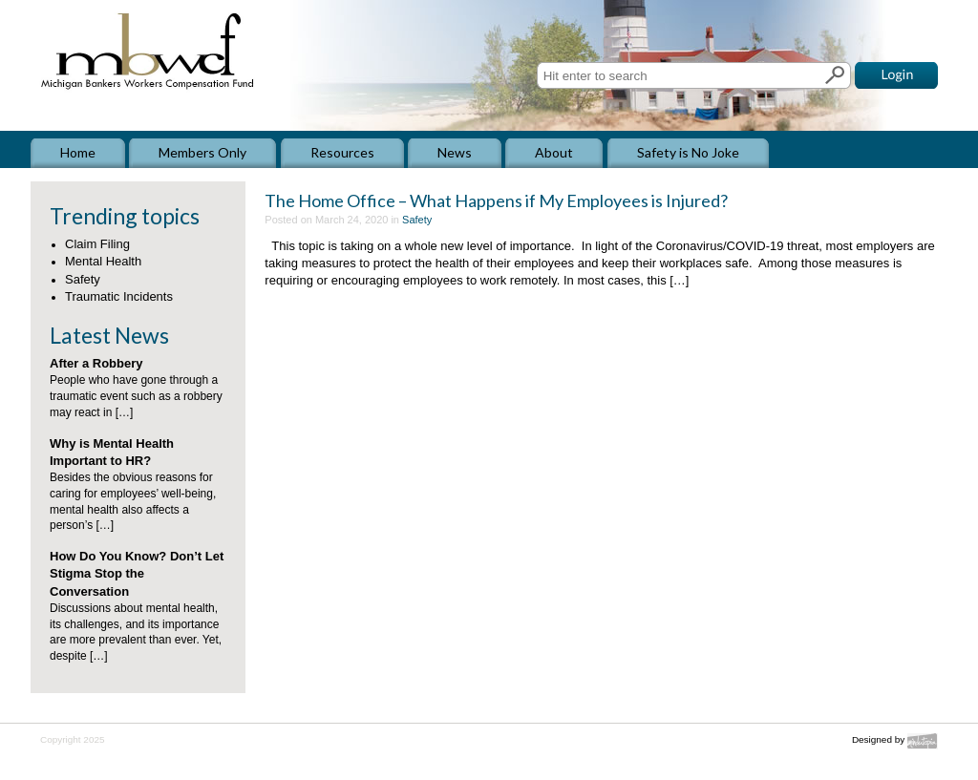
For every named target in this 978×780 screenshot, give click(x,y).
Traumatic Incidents (119, 296)
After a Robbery (96, 363)
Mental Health (103, 261)
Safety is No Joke (688, 152)
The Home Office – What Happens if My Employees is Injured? (496, 200)
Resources (342, 152)
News (454, 152)
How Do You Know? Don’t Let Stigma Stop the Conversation (136, 573)
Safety (82, 279)
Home (78, 152)
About (554, 152)
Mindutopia (922, 741)
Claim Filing (97, 244)
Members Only (202, 152)
